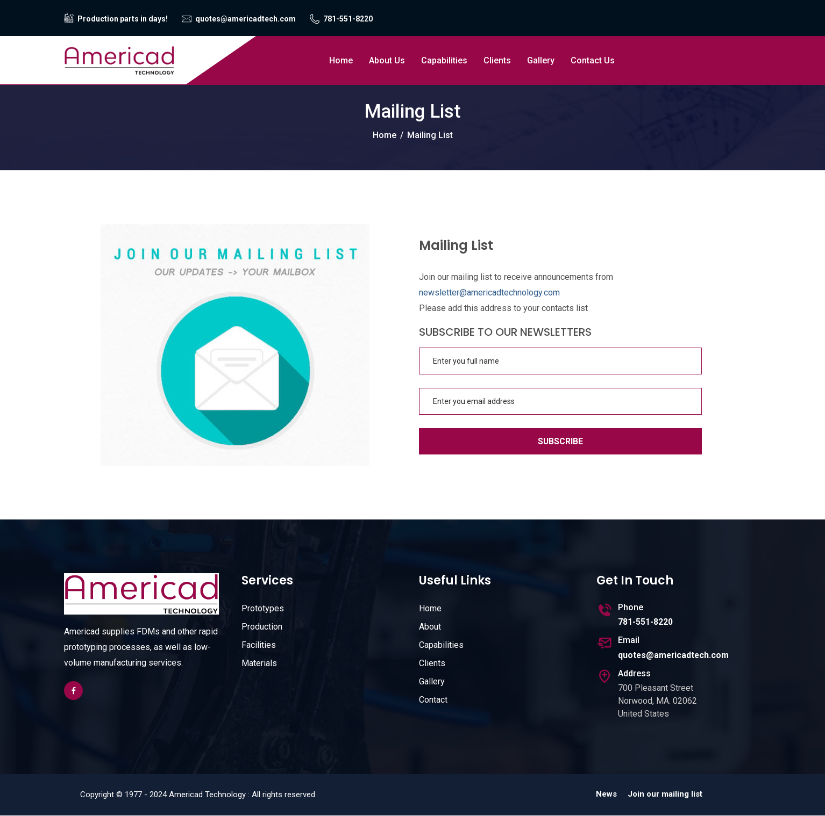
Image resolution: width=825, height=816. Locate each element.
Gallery (540, 60)
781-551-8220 (348, 19)
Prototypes (262, 608)
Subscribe (561, 441)
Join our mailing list (665, 794)
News (606, 794)
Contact (433, 700)
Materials (259, 663)
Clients (497, 60)
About (430, 627)
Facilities (258, 645)
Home (341, 60)
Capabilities (444, 60)
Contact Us (593, 60)
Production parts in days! (122, 19)
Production (261, 627)
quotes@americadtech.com (245, 19)
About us (387, 60)
